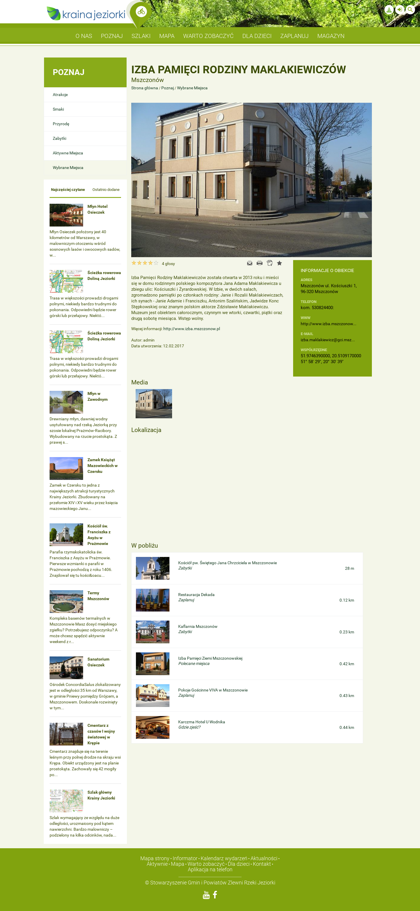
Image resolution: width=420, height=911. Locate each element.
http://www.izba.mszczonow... (328, 323)
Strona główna (145, 88)
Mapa (177, 864)
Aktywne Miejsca (68, 153)
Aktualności (264, 858)
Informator (185, 858)
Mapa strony (154, 858)
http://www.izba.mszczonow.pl (191, 328)
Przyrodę (61, 123)
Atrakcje (60, 94)
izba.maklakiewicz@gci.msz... (328, 339)
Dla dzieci (239, 864)
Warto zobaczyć (206, 864)
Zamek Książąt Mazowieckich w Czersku (103, 465)
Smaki (58, 109)
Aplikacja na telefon (210, 869)
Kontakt (262, 864)
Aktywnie (157, 864)
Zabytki (59, 138)
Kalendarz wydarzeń (224, 858)
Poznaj (167, 88)
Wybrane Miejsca (68, 167)
